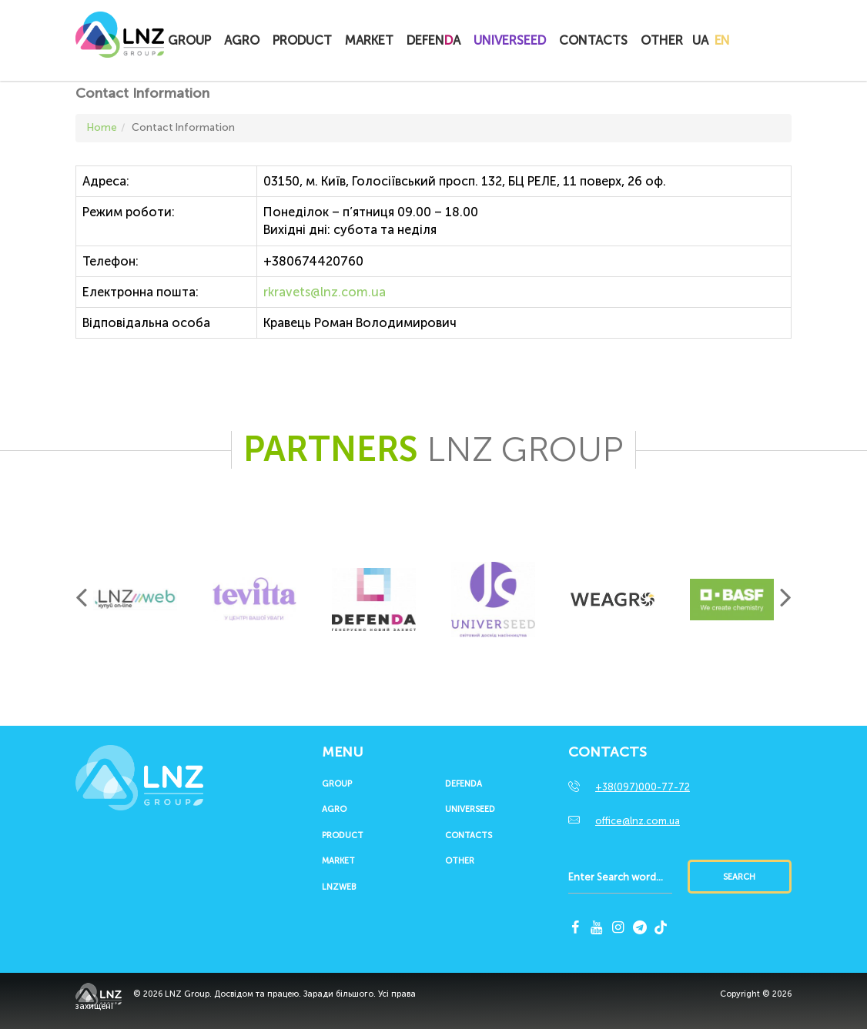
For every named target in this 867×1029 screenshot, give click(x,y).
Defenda (463, 784)
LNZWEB (339, 887)
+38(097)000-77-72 (642, 787)
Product (302, 40)
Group (189, 40)
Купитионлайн (762, 41)
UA (700, 40)
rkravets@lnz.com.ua (324, 292)
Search (739, 877)
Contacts (593, 40)
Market (369, 40)
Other (662, 40)
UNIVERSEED (510, 40)
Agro (241, 40)
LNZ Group (119, 42)
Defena (433, 40)
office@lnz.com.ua (637, 821)
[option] (135, 599)
